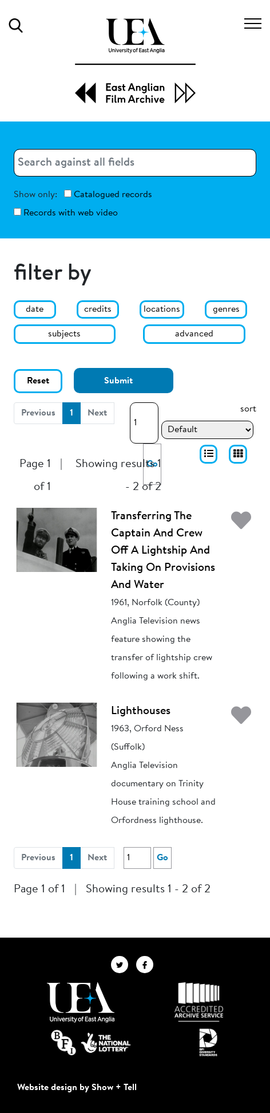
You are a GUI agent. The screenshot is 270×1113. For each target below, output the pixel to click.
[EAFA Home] (135, 60)
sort (248, 409)
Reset (38, 381)
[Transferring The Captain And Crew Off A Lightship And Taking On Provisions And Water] (57, 539)
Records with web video (66, 213)
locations (162, 309)
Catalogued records (108, 194)
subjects (64, 334)
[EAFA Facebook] (147, 964)
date (34, 309)
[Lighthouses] (57, 734)
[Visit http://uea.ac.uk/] (80, 1002)
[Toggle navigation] (252, 25)
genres (226, 309)
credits (98, 309)
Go (162, 858)
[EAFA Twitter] (123, 964)
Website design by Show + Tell (77, 1087)
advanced (194, 334)
